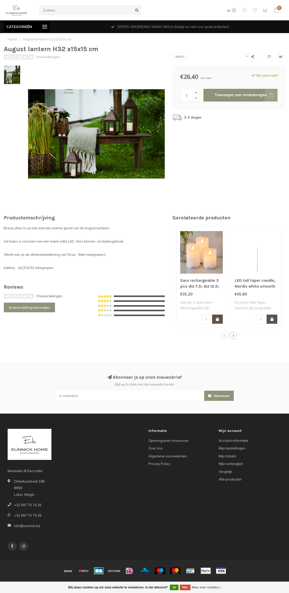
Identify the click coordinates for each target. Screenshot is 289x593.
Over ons (155, 448)
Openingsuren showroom (168, 441)
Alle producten (230, 479)
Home (12, 39)
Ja (174, 587)
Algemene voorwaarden (167, 456)
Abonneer (219, 396)
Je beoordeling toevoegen (29, 307)
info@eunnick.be (27, 526)
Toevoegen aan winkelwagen (246, 95)
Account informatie (233, 441)
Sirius (179, 57)
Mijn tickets (227, 456)
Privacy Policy (159, 464)
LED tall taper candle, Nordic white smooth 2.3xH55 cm (255, 286)
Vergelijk (225, 472)
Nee (185, 587)
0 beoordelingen (48, 57)
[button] (224, 335)
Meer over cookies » (206, 587)
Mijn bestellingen (232, 448)
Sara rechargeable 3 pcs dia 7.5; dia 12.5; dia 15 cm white (199, 286)
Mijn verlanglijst (231, 464)
